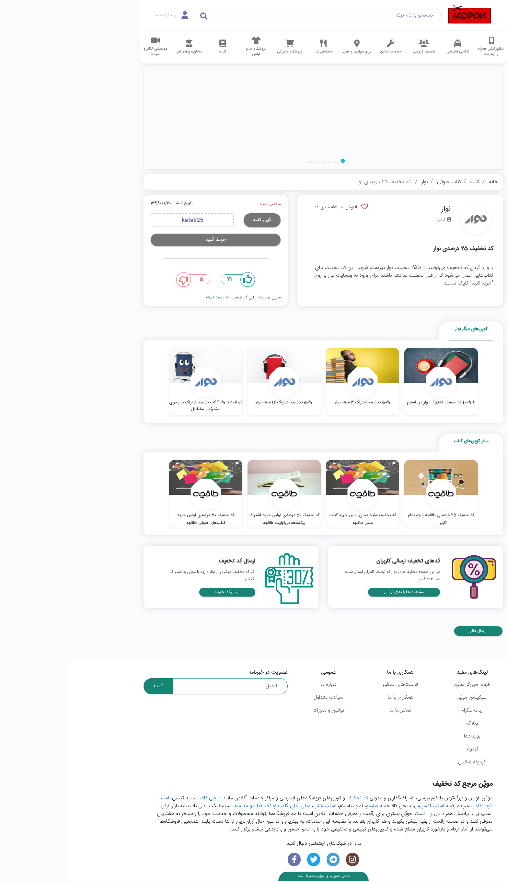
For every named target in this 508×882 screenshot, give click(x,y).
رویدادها (403, 737)
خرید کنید (146, 239)
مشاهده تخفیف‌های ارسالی (335, 593)
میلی (236, 807)
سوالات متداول (259, 698)
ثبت (89, 686)
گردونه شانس (403, 763)
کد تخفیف (288, 799)
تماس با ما (331, 711)
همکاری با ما (331, 698)
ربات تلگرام (402, 711)
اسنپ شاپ (255, 807)
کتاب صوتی (380, 182)
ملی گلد (220, 807)
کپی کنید (192, 219)
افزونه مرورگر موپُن (403, 685)
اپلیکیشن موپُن (402, 698)
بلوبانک (202, 807)
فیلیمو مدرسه (178, 807)
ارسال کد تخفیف (158, 593)
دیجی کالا (142, 799)
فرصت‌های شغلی (331, 685)
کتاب (405, 182)
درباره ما (259, 685)
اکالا (409, 807)
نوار (355, 182)
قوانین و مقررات (259, 711)
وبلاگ (403, 724)
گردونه (402, 750)
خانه (424, 182)
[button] (273, 161)
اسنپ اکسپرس (360, 807)
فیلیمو (303, 807)
